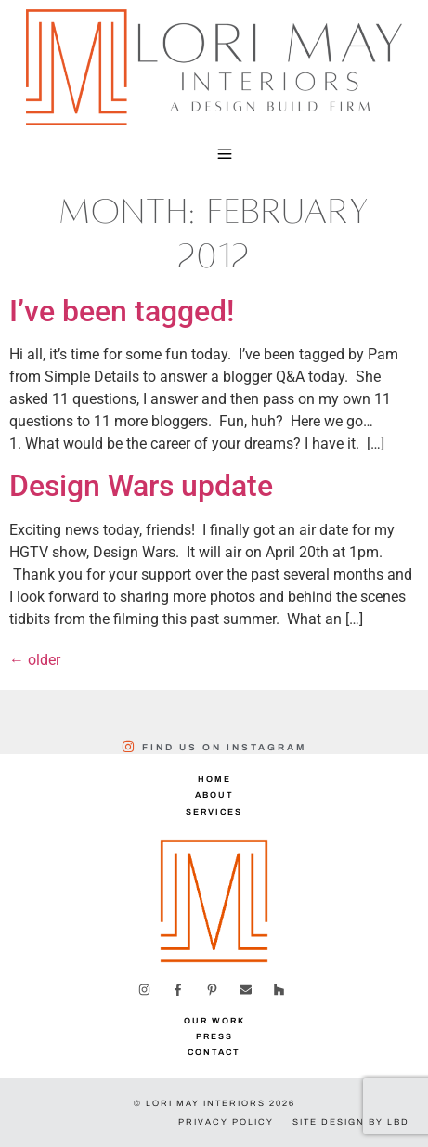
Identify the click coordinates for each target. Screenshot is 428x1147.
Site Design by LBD (350, 1122)
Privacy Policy (226, 1122)
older (34, 660)
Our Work (214, 1020)
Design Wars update (141, 485)
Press (214, 1036)
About (214, 795)
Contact (214, 1052)
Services (214, 811)
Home (214, 779)
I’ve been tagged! (121, 311)
